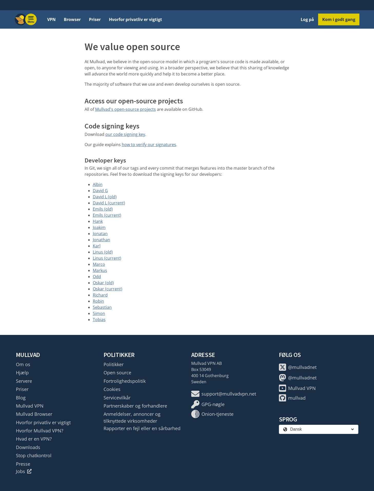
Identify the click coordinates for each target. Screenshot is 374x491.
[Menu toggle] (31, 19)
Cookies (112, 389)
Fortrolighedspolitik (125, 381)
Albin (98, 184)
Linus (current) (107, 258)
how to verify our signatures (149, 144)
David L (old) (105, 197)
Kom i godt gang (338, 19)
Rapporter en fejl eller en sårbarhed (142, 428)
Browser (72, 19)
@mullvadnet (298, 367)
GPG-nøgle (208, 404)
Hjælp (22, 372)
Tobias (99, 319)
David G (100, 190)
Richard (100, 295)
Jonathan (101, 240)
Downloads (28, 447)
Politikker (114, 364)
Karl (96, 246)
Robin (98, 301)
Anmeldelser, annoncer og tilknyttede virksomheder (132, 417)
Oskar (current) (107, 289)
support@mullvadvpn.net (223, 394)
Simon (99, 313)
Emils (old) (103, 209)
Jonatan (100, 233)
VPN (51, 19)
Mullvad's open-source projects (125, 109)
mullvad (292, 398)
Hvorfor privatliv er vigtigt (135, 19)
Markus (100, 270)
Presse (23, 464)
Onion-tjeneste (212, 414)
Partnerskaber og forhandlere (135, 406)
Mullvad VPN (30, 406)
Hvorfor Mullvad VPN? (39, 431)
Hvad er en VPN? (34, 439)
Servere (24, 381)
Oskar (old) (103, 283)
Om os (23, 364)
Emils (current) (107, 215)
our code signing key (125, 134)
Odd (97, 276)
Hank (98, 221)
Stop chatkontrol (34, 455)
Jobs (24, 471)
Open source (117, 372)
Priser (95, 19)
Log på (307, 19)
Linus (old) (103, 252)
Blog (21, 398)
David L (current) (109, 203)
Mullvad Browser (34, 414)
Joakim (99, 227)
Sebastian (102, 307)
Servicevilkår (117, 398)
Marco (99, 264)
